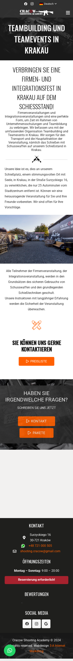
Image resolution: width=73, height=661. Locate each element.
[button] (10, 650)
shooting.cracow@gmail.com (40, 551)
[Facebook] (26, 4)
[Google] (46, 623)
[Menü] (67, 13)
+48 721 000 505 (40, 546)
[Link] (36, 13)
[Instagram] (32, 4)
